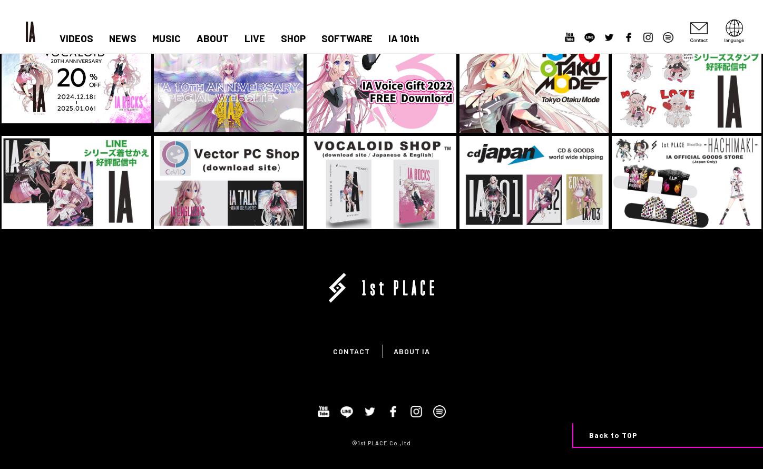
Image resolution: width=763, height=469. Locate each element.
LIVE (254, 38)
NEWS (122, 38)
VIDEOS (76, 38)
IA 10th (403, 38)
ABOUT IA (412, 351)
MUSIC (166, 38)
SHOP (293, 38)
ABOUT (213, 38)
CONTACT (351, 351)
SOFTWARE (347, 38)
